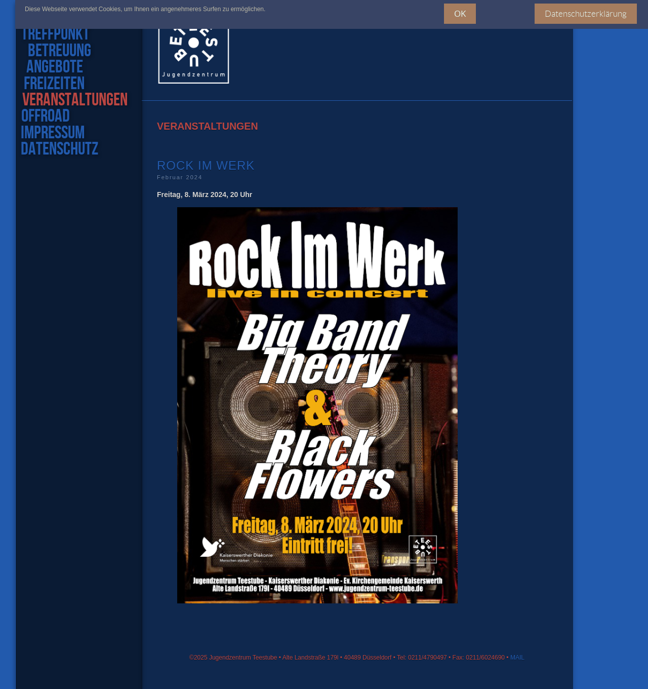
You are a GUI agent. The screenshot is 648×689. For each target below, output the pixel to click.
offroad (45, 116)
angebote (52, 67)
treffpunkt (58, 34)
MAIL (517, 657)
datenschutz (59, 149)
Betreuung (59, 51)
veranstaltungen (74, 100)
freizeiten (52, 84)
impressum (52, 133)
